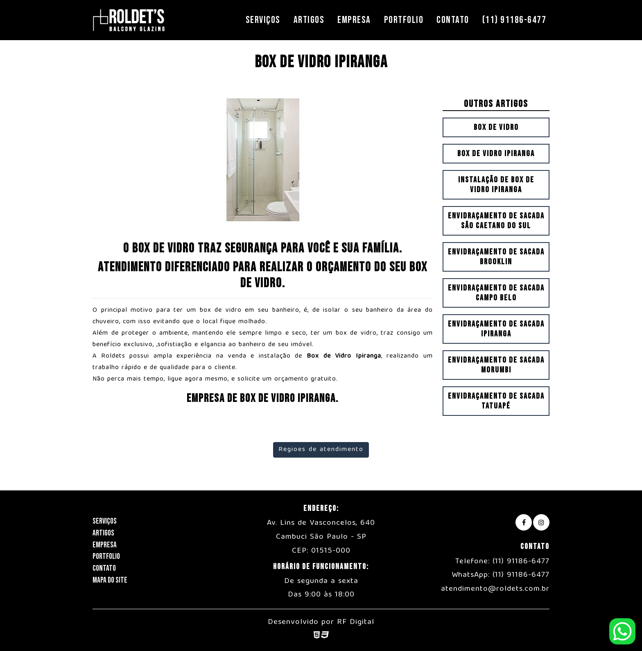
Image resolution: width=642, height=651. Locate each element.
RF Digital (355, 622)
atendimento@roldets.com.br (495, 589)
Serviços (263, 20)
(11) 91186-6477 (514, 20)
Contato (452, 20)
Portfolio (404, 20)
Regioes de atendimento (321, 450)
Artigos (309, 20)
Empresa (354, 20)
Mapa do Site (110, 580)
